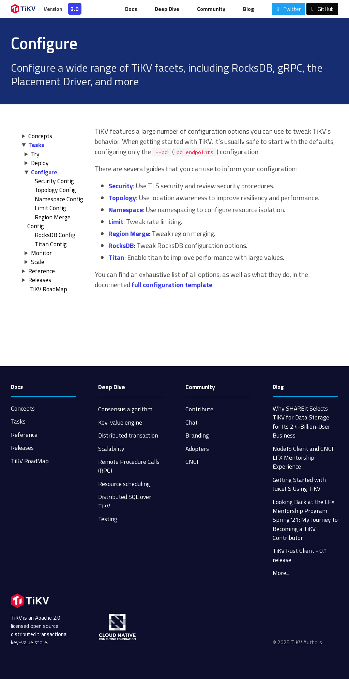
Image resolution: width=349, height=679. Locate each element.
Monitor (41, 252)
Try (35, 154)
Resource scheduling (124, 483)
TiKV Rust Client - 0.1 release (300, 555)
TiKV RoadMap (30, 461)
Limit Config (50, 207)
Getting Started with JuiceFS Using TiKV (299, 484)
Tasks (36, 144)
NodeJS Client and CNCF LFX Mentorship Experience (304, 457)
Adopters (197, 448)
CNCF (192, 461)
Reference (41, 271)
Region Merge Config (49, 221)
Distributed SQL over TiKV (124, 501)
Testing (107, 518)
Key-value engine (120, 422)
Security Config (54, 181)
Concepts (40, 136)
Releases (39, 279)
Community (211, 9)
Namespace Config (59, 199)
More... (281, 572)
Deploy (40, 162)
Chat (191, 422)
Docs (131, 9)
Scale (37, 261)
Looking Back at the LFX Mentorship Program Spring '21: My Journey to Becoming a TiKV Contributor (305, 520)
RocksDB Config (55, 234)
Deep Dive (167, 9)
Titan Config (51, 244)
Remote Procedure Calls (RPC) (129, 466)
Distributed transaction (128, 435)
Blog (248, 9)
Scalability (111, 448)
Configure (44, 172)
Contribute (199, 409)
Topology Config (55, 189)
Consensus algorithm (125, 409)
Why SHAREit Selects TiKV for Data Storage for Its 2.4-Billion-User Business (301, 422)
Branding (197, 435)
